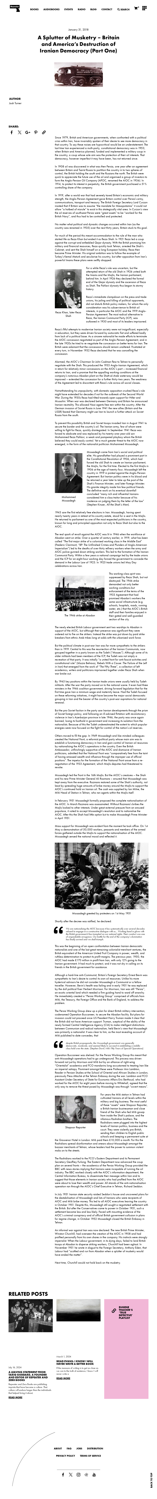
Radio (81, 9)
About (58, 1448)
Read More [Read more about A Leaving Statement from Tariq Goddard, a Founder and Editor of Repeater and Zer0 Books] (15, 1397)
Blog (93, 9)
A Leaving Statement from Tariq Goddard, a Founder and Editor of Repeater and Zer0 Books (28, 1376)
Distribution (95, 1448)
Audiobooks (51, 9)
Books (34, 9)
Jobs (79, 1448)
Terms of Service (90, 1455)
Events (68, 9)
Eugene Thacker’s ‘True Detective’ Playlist (126, 1312)
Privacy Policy (65, 1455)
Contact (106, 9)
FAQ (69, 1448)
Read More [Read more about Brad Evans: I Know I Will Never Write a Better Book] (63, 1378)
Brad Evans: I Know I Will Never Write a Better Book (75, 1362)
